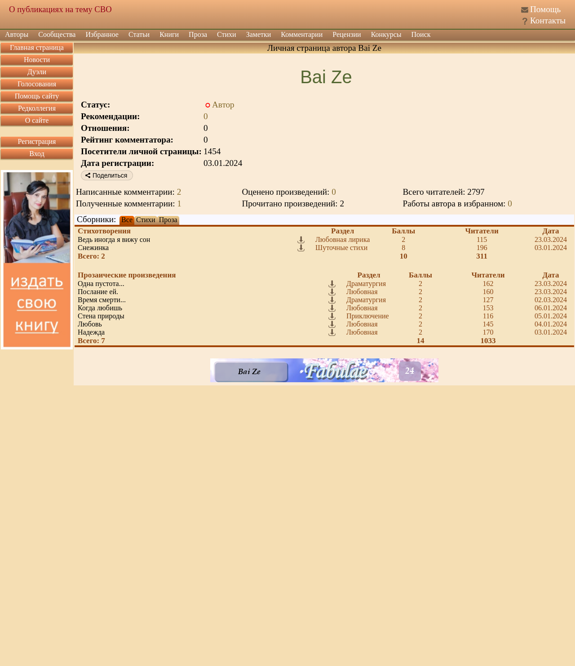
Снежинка (93, 247)
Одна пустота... (101, 283)
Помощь (545, 9)
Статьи (139, 34)
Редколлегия (37, 108)
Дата (551, 231)
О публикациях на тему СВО (60, 9)
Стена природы (101, 316)
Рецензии (346, 34)
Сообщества (56, 34)
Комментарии (302, 34)
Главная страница (37, 47)
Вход (36, 153)
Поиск (421, 34)
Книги (169, 34)
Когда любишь (100, 308)
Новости (37, 59)
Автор (223, 104)
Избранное (102, 34)
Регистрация (37, 141)
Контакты (548, 20)
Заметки (258, 34)
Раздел (342, 231)
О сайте (37, 120)
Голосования (37, 84)
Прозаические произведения (127, 275)
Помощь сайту (37, 96)
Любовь (90, 324)
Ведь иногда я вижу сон (114, 239)
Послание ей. (98, 291)
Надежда (91, 332)
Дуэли (36, 72)
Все (127, 219)
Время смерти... (102, 300)
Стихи (226, 34)
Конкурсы (386, 34)
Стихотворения (104, 231)
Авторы (16, 34)
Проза (198, 34)
